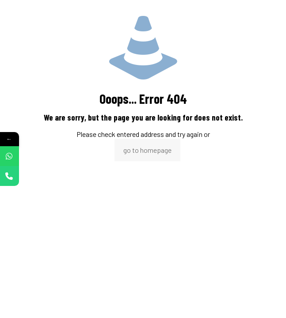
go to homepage (147, 150)
